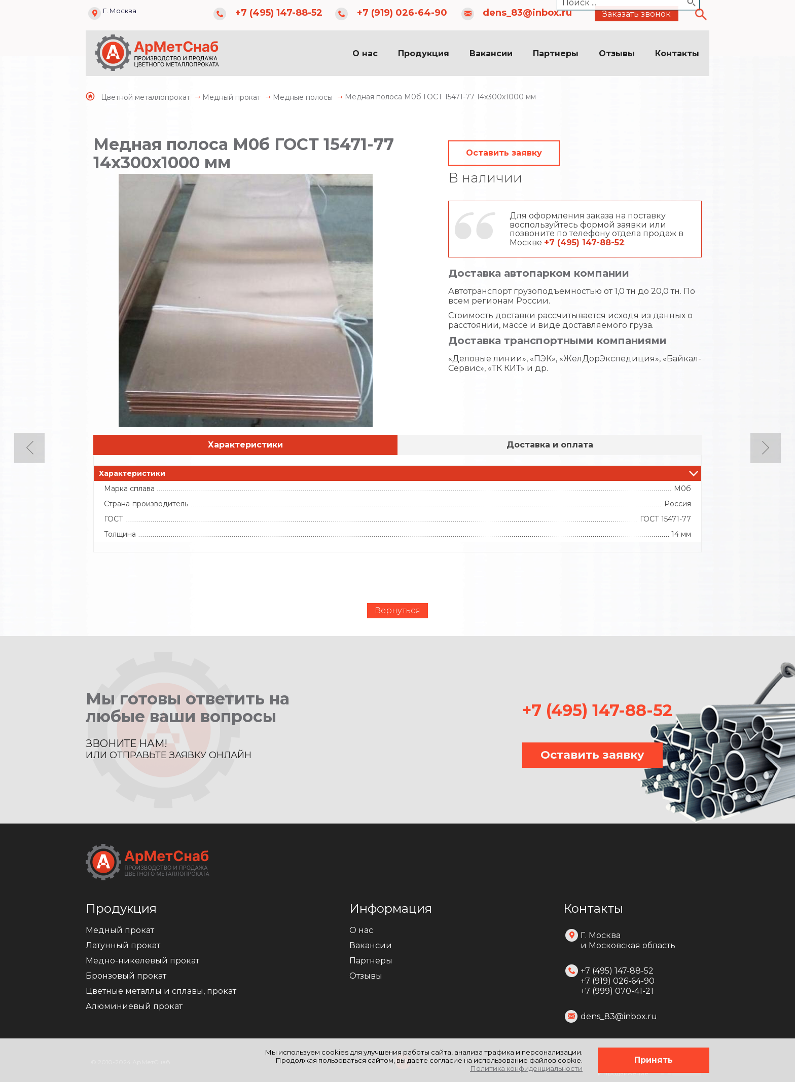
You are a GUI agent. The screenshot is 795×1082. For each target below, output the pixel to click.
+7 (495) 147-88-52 (278, 12)
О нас (365, 53)
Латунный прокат (123, 945)
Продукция (423, 53)
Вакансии (491, 53)
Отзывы (617, 53)
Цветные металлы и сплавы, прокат (161, 991)
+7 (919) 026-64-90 (402, 12)
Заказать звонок (636, 14)
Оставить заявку (504, 153)
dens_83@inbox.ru (527, 12)
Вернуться (397, 610)
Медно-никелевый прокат (142, 960)
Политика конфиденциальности (526, 1068)
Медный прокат (120, 930)
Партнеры (556, 53)
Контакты (677, 53)
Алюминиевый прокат (134, 1006)
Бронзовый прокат (126, 976)
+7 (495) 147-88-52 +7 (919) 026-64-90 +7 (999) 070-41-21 (618, 981)
